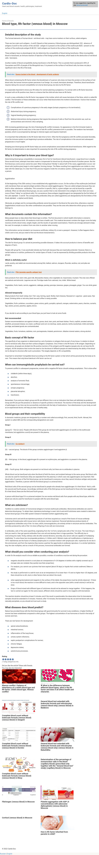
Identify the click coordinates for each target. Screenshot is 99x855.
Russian (3, 854)
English (4, 13)
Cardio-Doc (9, 3)
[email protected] (82, 5)
